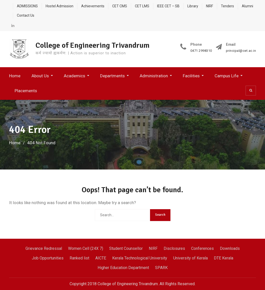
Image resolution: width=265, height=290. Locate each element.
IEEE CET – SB (168, 6)
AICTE (100, 258)
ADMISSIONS (27, 6)
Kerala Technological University (139, 258)
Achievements (92, 6)
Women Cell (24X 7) (85, 248)
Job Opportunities (48, 258)
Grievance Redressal (43, 248)
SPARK (161, 267)
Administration (154, 75)
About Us (40, 75)
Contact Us (25, 15)
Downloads (230, 248)
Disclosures (174, 248)
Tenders (227, 6)
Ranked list (79, 258)
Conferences (202, 248)
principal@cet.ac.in (241, 51)
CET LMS (142, 6)
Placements (26, 90)
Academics (74, 75)
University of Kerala (190, 258)
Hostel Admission (59, 6)
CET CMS (119, 6)
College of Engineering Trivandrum (93, 45)
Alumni (247, 6)
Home (14, 75)
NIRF (209, 6)
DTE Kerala (223, 258)
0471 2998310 (201, 51)
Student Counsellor (126, 248)
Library (192, 6)
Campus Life (227, 75)
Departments (112, 75)
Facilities (191, 75)
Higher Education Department (123, 267)
